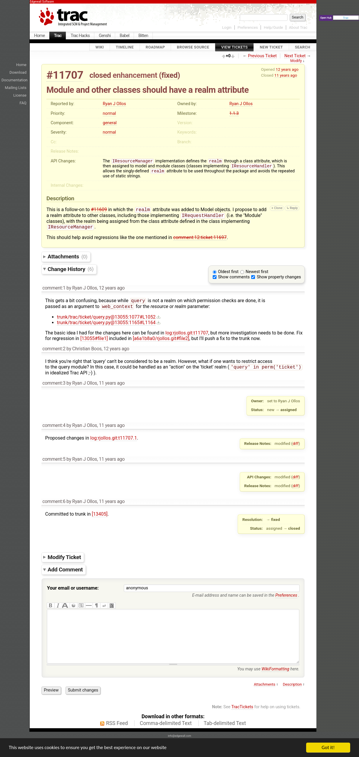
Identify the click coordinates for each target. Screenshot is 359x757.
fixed (170, 75)
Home (39, 35)
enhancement (135, 75)
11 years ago (285, 75)
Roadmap (155, 47)
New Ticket (271, 47)
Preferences (247, 27)
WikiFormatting (275, 680)
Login (226, 27)
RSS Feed (117, 735)
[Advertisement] (341, 116)
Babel (124, 35)
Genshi (104, 35)
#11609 (99, 212)
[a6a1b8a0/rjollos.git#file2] (161, 337)
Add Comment (65, 569)
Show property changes (279, 274)
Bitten (143, 35)
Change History (70, 266)
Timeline (125, 47)
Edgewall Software (42, 1)
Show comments (234, 274)
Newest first (257, 269)
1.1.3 (234, 113)
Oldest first (228, 269)
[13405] (100, 514)
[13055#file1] (94, 337)
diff (296, 443)
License (19, 95)
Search (302, 47)
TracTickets (242, 718)
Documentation (14, 80)
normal (109, 113)
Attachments (67, 254)
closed (100, 75)
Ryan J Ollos (114, 103)
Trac (57, 35)
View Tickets (234, 47)
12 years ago (287, 69)
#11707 (64, 75)
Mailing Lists (15, 87)
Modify (296, 60)
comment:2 (53, 348)
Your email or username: (73, 588)
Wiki (99, 47)
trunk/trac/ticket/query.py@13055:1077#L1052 (106, 316)
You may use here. (268, 680)
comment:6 (53, 501)
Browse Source (193, 47)
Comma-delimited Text (166, 735)
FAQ (23, 103)
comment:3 (53, 383)
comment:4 (53, 425)
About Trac (298, 27)
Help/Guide (273, 27)
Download (17, 72)
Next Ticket (295, 55)
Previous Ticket (262, 55)
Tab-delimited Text (225, 735)
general (110, 122)
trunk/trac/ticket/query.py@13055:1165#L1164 (106, 321)
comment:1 (53, 286)
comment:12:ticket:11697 (200, 235)
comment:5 (53, 459)
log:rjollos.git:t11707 (186, 332)
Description (292, 696)
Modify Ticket (64, 556)
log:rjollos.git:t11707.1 (113, 437)
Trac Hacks (80, 35)
